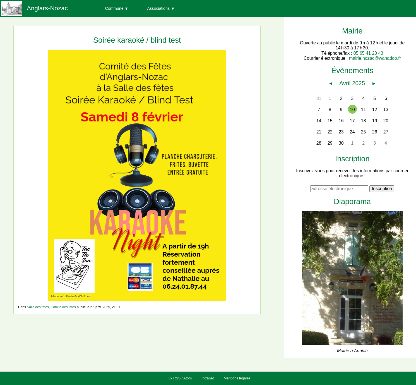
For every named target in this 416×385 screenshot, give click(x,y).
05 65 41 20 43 (368, 53)
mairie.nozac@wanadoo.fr (375, 58)
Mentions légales (237, 378)
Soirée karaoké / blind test (137, 40)
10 (352, 109)
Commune (114, 8)
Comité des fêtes (63, 307)
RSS (177, 378)
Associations (158, 8)
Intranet (208, 378)
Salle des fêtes (38, 307)
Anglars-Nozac (47, 8)
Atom (187, 378)
